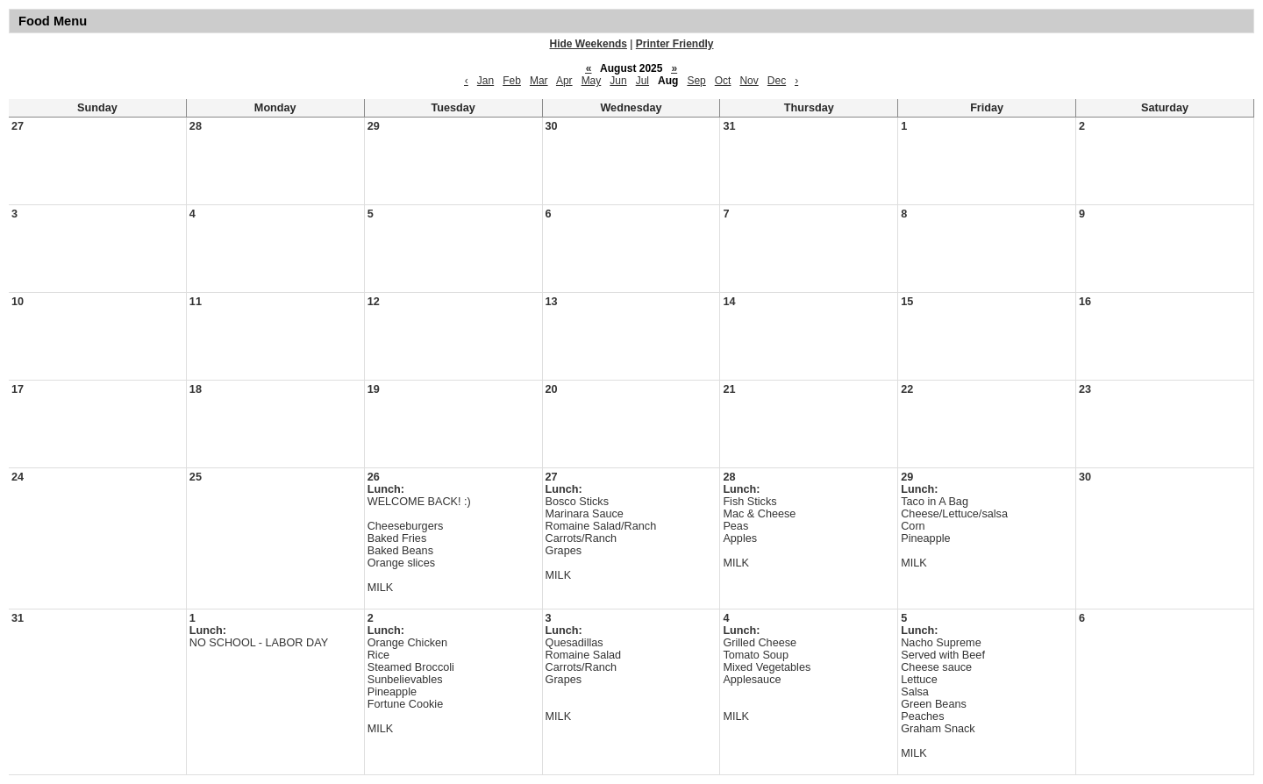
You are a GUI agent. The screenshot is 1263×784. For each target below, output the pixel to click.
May (592, 81)
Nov (748, 81)
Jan (485, 81)
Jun (618, 81)
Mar (539, 81)
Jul (642, 81)
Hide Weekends (588, 44)
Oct (723, 81)
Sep (696, 81)
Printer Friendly (675, 44)
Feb (512, 81)
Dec (776, 81)
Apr (564, 81)
